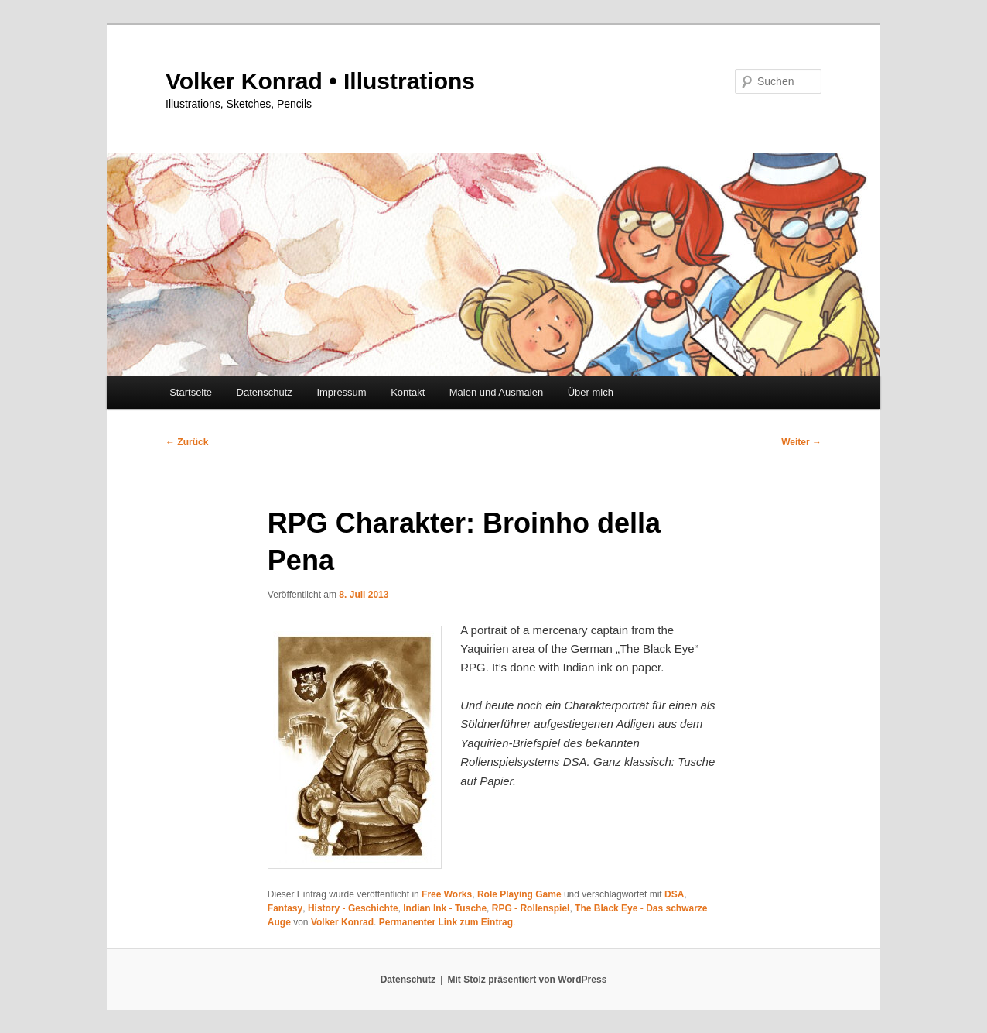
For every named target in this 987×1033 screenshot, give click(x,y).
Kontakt (408, 392)
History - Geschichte (353, 908)
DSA (674, 894)
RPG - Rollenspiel (531, 908)
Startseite (190, 392)
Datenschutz (264, 392)
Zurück (187, 442)
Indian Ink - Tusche (445, 908)
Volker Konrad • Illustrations (320, 81)
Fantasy (285, 908)
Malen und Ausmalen (496, 392)
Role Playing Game (519, 894)
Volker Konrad (342, 922)
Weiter (801, 442)
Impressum (341, 392)
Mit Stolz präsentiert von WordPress (526, 979)
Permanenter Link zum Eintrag (446, 922)
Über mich (590, 392)
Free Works (447, 894)
